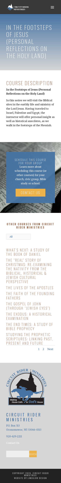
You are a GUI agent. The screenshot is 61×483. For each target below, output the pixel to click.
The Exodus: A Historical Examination (29, 316)
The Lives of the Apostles (30, 287)
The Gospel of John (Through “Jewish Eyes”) (28, 306)
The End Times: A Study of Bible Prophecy (29, 326)
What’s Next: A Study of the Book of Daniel (28, 252)
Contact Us (30, 192)
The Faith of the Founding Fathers (30, 295)
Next (50, 349)
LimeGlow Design (37, 478)
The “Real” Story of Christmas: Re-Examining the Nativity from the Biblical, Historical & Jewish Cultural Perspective (29, 270)
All (11, 236)
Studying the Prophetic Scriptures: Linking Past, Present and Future (29, 339)
